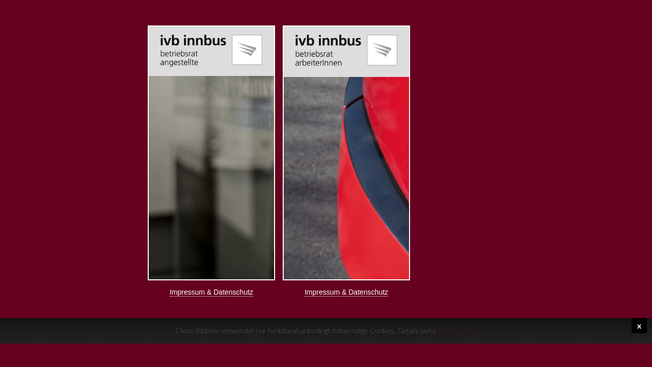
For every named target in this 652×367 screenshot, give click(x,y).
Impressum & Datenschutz (211, 292)
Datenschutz (457, 329)
